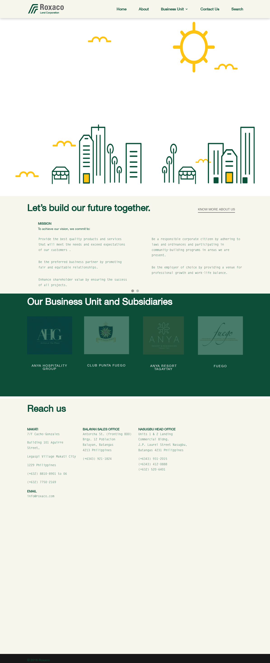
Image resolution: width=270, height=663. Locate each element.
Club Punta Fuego (106, 365)
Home (122, 9)
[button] (132, 290)
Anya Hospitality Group (49, 367)
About (144, 9)
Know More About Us (216, 209)
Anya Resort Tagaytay (163, 367)
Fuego (220, 366)
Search (237, 9)
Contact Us (209, 9)
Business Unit (172, 9)
